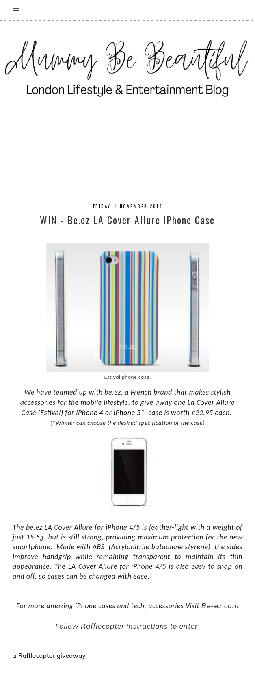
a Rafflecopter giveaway (49, 656)
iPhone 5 (127, 412)
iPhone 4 (89, 412)
